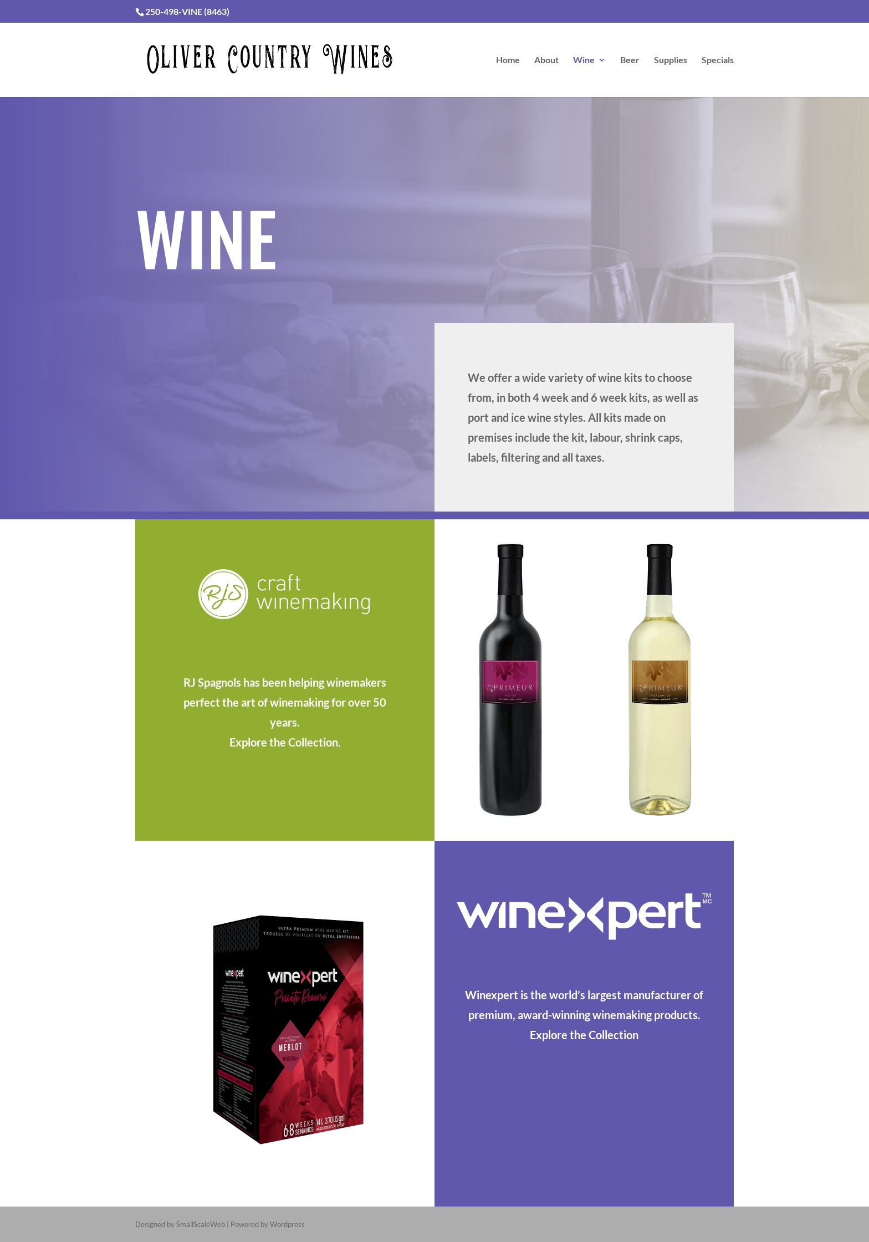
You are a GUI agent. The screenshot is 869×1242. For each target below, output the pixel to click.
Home (508, 60)
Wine (584, 60)
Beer (630, 60)
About (546, 60)
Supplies (670, 60)
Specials (718, 60)
